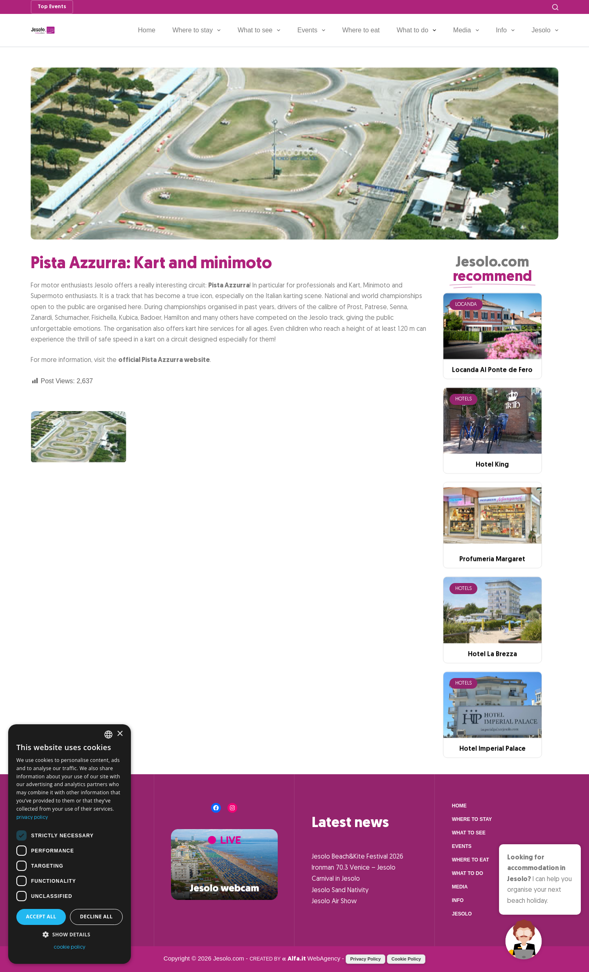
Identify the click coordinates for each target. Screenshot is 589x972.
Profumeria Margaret (492, 604)
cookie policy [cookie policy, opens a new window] (69, 947)
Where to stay (198, 30)
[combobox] (108, 734)
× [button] (120, 734)
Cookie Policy (406, 958)
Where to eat (361, 30)
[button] (69, 934)
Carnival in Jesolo (336, 879)
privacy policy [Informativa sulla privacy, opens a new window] (32, 817)
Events (312, 30)
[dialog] (69, 844)
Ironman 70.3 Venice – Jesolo (354, 868)
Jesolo (545, 30)
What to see (261, 30)
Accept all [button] (41, 916)
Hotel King (492, 509)
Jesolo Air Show (334, 901)
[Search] (555, 7)
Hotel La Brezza (492, 698)
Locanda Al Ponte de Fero (492, 414)
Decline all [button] (96, 916)
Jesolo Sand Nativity (340, 890)
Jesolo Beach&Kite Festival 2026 (357, 857)
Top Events (52, 6)
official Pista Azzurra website (164, 360)
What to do (418, 30)
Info (507, 30)
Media (467, 30)
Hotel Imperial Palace (492, 793)
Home (146, 30)
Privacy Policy (365, 958)
